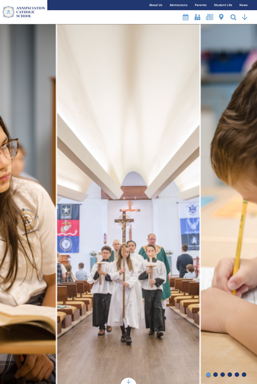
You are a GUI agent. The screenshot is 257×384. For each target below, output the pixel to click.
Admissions (178, 5)
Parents (200, 5)
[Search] (234, 17)
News (243, 5)
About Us (155, 5)
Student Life (223, 5)
